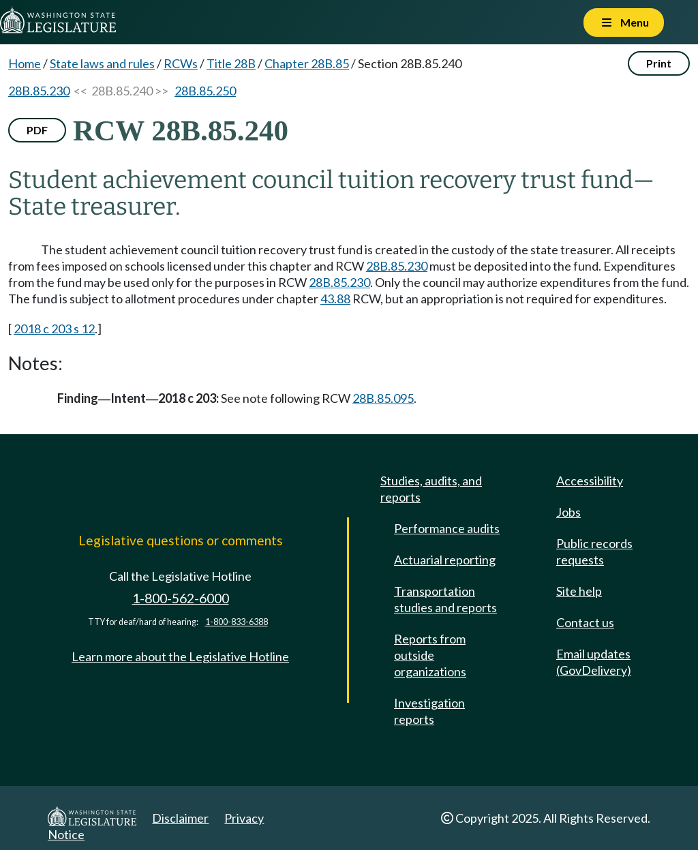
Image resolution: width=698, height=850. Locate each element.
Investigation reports (429, 711)
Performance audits (447, 528)
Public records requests (594, 551)
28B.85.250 (205, 90)
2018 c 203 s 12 (54, 328)
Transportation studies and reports (445, 599)
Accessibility (589, 480)
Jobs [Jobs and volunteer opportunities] (568, 511)
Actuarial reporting (445, 559)
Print (658, 63)
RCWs (181, 63)
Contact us (585, 622)
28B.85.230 (39, 90)
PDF (37, 129)
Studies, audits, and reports (431, 488)
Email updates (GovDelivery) (593, 662)
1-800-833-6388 (236, 622)
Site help (579, 590)
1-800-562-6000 (180, 598)
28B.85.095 (383, 398)
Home (24, 63)
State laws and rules (102, 63)
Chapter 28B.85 (306, 63)
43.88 (335, 298)
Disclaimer (180, 817)
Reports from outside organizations (430, 655)
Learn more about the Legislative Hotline (180, 656)
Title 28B (231, 63)
